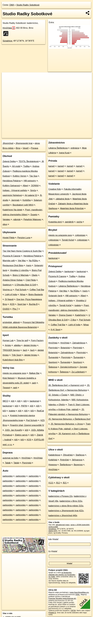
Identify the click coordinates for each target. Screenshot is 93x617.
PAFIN (24, 406)
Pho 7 (15, 309)
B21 (65, 483)
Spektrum (7, 285)
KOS (12, 304)
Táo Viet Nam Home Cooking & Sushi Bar (22, 251)
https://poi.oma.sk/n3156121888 (80, 136)
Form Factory (37, 340)
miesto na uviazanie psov (14, 373)
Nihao (23, 294)
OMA (11, 5)
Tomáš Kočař (68, 240)
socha (79, 222)
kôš (12, 401)
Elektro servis (21, 435)
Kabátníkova (54, 455)
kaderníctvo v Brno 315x (71, 501)
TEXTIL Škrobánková (29, 161)
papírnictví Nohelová (12, 195)
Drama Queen (65, 315)
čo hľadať (52, 551)
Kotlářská (52, 460)
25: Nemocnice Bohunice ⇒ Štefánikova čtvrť (69, 419)
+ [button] (6, 77)
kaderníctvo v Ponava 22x (60, 496)
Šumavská (53, 357)
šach (25, 350)
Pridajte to (52, 613)
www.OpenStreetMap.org (79, 592)
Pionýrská (26, 463)
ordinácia (75, 148)
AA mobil (16, 166)
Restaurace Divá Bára (13, 265)
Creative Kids (54, 189)
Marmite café (9, 260)
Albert (25, 185)
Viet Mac (22, 260)
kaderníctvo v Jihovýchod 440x (62, 515)
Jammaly (15, 200)
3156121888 (53, 527)
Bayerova (78, 465)
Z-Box (73, 320)
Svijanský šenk (55, 296)
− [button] (6, 81)
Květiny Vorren (19, 176)
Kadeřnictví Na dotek (12, 210)
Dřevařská (68, 455)
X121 (50, 483)
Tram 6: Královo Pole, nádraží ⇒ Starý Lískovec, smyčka (69, 429)
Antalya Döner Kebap (13, 280)
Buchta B (33, 304)
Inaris (28, 265)
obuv (5, 224)
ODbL (77, 594)
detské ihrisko (30, 345)
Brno (18, 148)
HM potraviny (30, 181)
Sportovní (52, 362)
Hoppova (52, 465)
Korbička (27, 200)
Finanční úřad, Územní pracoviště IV (27, 425)
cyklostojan (80, 235)
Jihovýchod (8, 143)
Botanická (65, 348)
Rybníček (64, 460)
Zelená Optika (9, 161)
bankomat (34, 401)
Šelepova (52, 367)
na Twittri (51, 577)
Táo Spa (33, 176)
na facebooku (66, 573)
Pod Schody (21, 290)
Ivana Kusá (64, 153)
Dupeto (34, 215)
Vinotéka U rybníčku (19, 270)
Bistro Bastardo (35, 294)
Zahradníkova (78, 343)
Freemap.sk (60, 136)
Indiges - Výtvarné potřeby (15, 190)
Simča (33, 190)
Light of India (11, 294)
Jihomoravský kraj (24, 143)
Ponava (34, 148)
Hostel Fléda (8, 237)
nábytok (17, 219)
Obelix (35, 275)
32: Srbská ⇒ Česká (57, 395)
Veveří (26, 148)
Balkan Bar (34, 373)
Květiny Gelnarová (11, 185)
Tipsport (6, 388)
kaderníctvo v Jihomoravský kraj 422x (66, 511)
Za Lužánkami (78, 372)
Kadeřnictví (80, 315)
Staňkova (80, 455)
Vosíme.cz (7, 290)
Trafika (26, 166)
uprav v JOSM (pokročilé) (79, 525)
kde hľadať (53, 539)
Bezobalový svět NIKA (23, 205)
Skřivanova (77, 460)
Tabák (8, 463)
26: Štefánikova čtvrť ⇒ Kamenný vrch (66, 385)
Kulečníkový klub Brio (13, 360)
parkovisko (8, 476)
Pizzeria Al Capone (11, 256)
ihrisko (8, 345)
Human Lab (8, 340)
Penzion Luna (23, 237)
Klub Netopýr (9, 378)
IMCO (5, 401)
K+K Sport (55, 329)
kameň (51, 166)
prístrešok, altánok (11, 322)
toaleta (12, 411)
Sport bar (21, 304)
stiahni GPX (52, 531)
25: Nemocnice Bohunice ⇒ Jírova (67, 424)
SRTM (73, 610)
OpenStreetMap (46, 136)
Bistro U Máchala (21, 275)
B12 (58, 483)
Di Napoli (9, 299)
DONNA (35, 185)
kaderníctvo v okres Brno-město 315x (65, 506)
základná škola (63, 199)
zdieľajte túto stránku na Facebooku (61, 575)
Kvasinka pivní (55, 222)
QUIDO (6, 309)
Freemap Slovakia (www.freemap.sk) (62, 598)
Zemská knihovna (68, 367)
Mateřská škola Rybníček (72, 208)
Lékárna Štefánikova (58, 148)
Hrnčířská (9, 27)
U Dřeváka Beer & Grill (25, 285)
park (34, 383)
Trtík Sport (16, 355)
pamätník (69, 222)
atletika (17, 345)
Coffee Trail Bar (37, 290)
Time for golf (22, 340)
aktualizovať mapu (62, 525)
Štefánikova (65, 465)
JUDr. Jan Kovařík (13, 430)
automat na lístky (11, 458)
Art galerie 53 (31, 195)
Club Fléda (31, 280)
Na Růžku (33, 260)
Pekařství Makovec (32, 219)
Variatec (6, 219)
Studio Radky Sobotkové (27, 5)
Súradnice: (8, 41)
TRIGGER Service (11, 350)
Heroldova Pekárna (12, 181)
